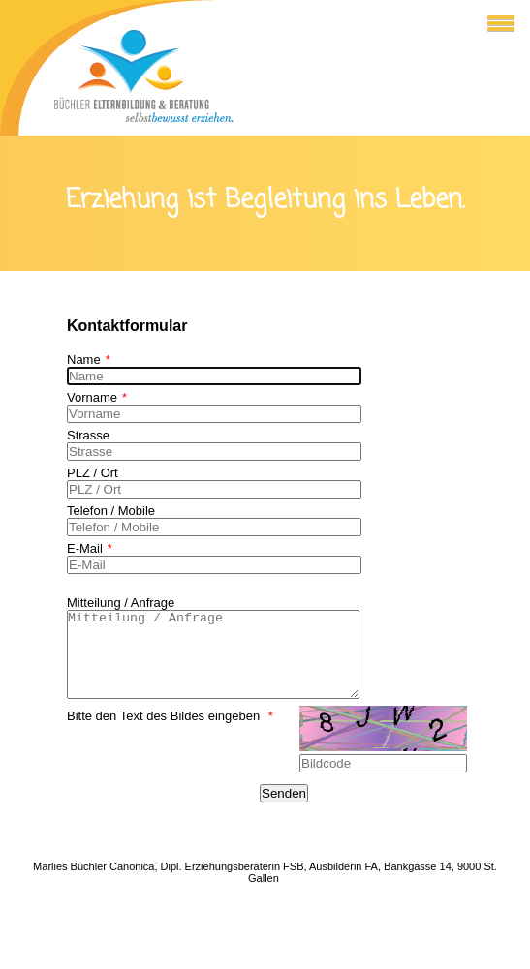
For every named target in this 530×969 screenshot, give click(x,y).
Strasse (88, 435)
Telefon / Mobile (111, 510)
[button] (495, 22)
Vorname (97, 397)
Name (88, 359)
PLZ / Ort (92, 473)
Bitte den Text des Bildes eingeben (170, 733)
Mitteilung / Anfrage (120, 602)
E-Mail (89, 548)
